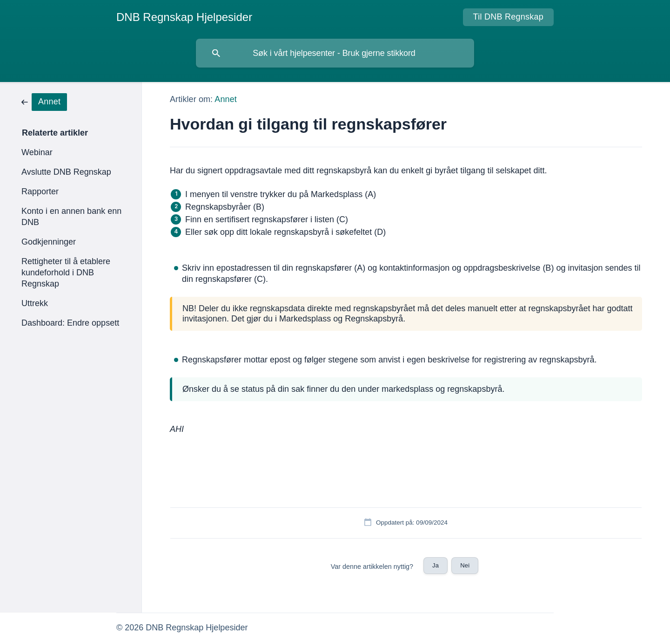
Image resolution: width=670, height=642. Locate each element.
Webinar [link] (37, 152)
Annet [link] (225, 99)
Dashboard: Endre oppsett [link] (70, 323)
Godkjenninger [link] (48, 241)
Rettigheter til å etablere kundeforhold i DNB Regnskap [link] (65, 272)
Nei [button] (464, 565)
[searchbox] (335, 53)
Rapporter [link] (40, 191)
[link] (44, 101)
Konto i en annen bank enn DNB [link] (71, 216)
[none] (184, 17)
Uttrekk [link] (34, 303)
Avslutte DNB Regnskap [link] (66, 172)
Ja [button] (435, 565)
